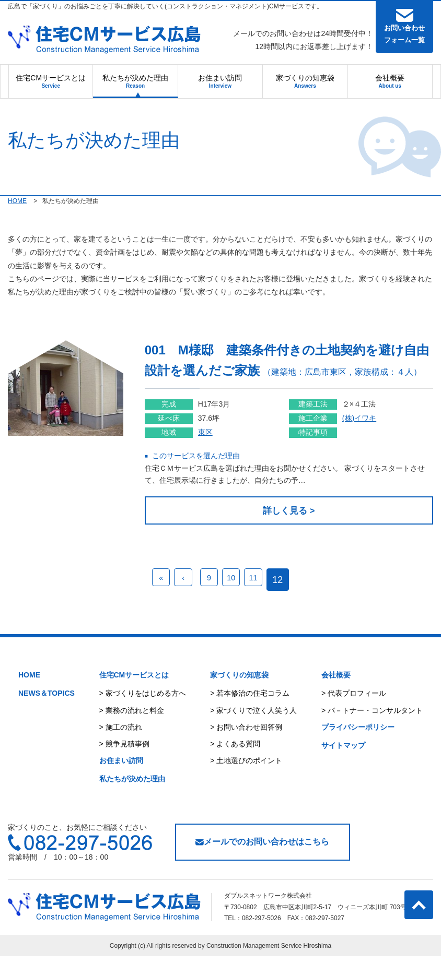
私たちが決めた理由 (135, 81)
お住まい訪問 (220, 81)
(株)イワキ (372, 438)
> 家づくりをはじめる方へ (142, 713)
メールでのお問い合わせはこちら (262, 862)
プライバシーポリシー (357, 747)
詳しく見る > (302, 530)
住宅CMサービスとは (51, 81)
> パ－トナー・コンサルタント (372, 730)
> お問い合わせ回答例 (246, 747)
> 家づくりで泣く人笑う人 (253, 730)
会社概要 (389, 81)
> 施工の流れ (120, 747)
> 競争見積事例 (124, 763)
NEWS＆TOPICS (46, 713)
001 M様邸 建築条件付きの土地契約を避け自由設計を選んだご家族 (300, 369)
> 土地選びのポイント (246, 781)
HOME (29, 695)
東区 (231, 452)
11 (267, 599)
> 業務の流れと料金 (131, 730)
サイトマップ (343, 765)
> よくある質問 (235, 763)
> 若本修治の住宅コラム (249, 713)
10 (241, 599)
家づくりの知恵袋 (305, 81)
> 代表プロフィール (353, 713)
